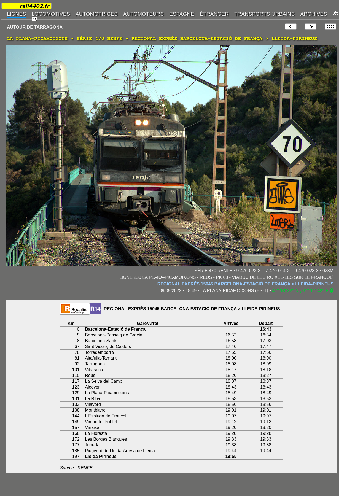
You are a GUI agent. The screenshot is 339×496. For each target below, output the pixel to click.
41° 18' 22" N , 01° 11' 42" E (300, 290)
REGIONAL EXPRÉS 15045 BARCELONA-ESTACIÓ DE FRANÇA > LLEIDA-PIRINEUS (245, 284)
